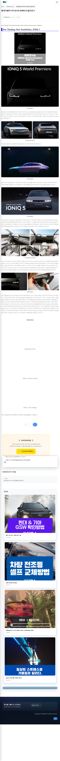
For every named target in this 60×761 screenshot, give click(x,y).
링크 (8, 222)
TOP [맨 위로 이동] (55, 755)
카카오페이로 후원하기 (27, 488)
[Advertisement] (30, 451)
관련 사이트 (36, 742)
